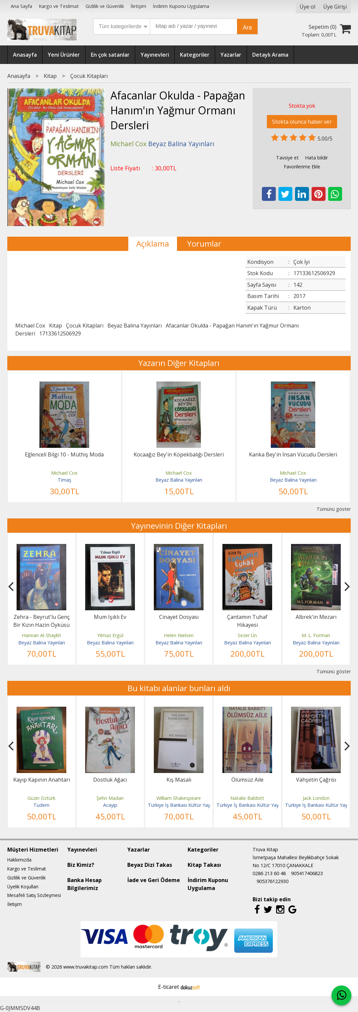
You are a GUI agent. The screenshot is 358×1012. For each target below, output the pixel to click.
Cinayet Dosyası (179, 617)
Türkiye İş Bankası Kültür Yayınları (184, 805)
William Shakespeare (178, 798)
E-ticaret (168, 986)
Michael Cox (30, 325)
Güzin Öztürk (41, 798)
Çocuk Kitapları (84, 325)
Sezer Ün (247, 635)
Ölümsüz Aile (247, 779)
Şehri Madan (110, 798)
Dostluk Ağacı (110, 779)
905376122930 (272, 881)
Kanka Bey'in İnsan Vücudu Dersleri (293, 454)
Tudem (41, 805)
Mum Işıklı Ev (110, 617)
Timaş (64, 480)
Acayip (110, 805)
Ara (247, 27)
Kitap (55, 325)
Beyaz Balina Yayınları (134, 325)
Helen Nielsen (179, 635)
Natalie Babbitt (247, 798)
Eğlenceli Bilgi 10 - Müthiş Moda (64, 454)
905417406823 (307, 873)
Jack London (316, 798)
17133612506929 (60, 333)
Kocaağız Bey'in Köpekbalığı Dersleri (179, 454)
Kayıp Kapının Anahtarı (41, 779)
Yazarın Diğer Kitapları (178, 362)
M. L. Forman (316, 635)
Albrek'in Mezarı (316, 617)
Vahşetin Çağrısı (316, 779)
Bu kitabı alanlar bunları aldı (179, 688)
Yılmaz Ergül (110, 635)
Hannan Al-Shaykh (41, 635)
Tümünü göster (334, 509)
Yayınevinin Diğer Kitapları (179, 525)
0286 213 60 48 (269, 873)
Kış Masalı (178, 779)
